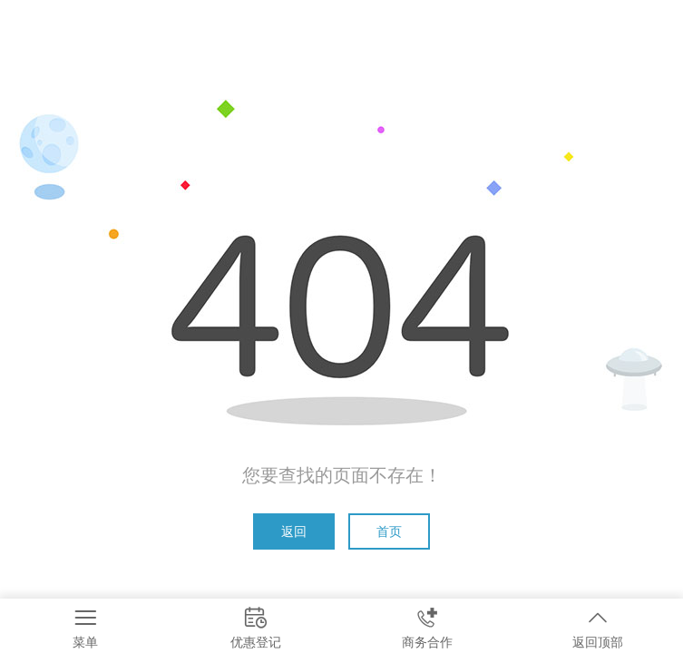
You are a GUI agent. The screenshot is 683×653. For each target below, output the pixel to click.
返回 (294, 531)
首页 (389, 531)
